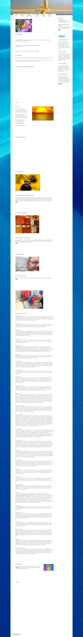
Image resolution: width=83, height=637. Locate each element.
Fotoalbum (17, 567)
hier (37, 51)
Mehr (16, 201)
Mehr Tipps (60, 83)
